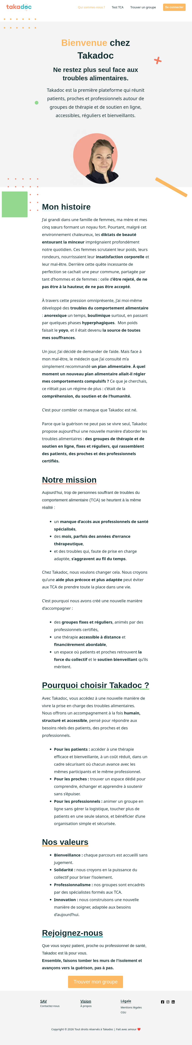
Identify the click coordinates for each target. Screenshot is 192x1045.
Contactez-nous (50, 1006)
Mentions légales (131, 1007)
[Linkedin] (173, 1002)
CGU (123, 1012)
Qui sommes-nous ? (94, 7)
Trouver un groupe (143, 7)
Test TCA (119, 7)
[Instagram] (168, 1002)
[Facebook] (162, 1002)
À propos (86, 1006)
